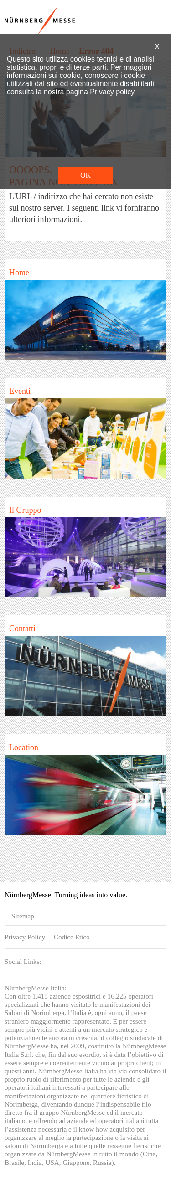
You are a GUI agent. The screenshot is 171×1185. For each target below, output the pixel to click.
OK (85, 175)
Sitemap (22, 916)
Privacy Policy (25, 937)
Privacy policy (112, 92)
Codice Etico (72, 937)
